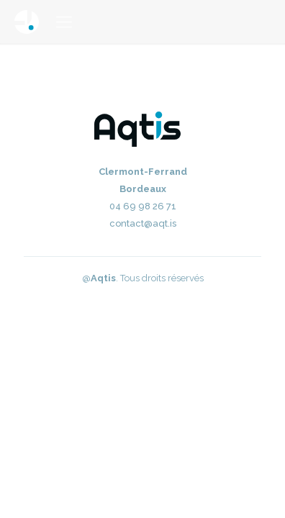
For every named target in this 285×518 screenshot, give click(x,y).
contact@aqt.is (142, 223)
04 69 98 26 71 (142, 206)
